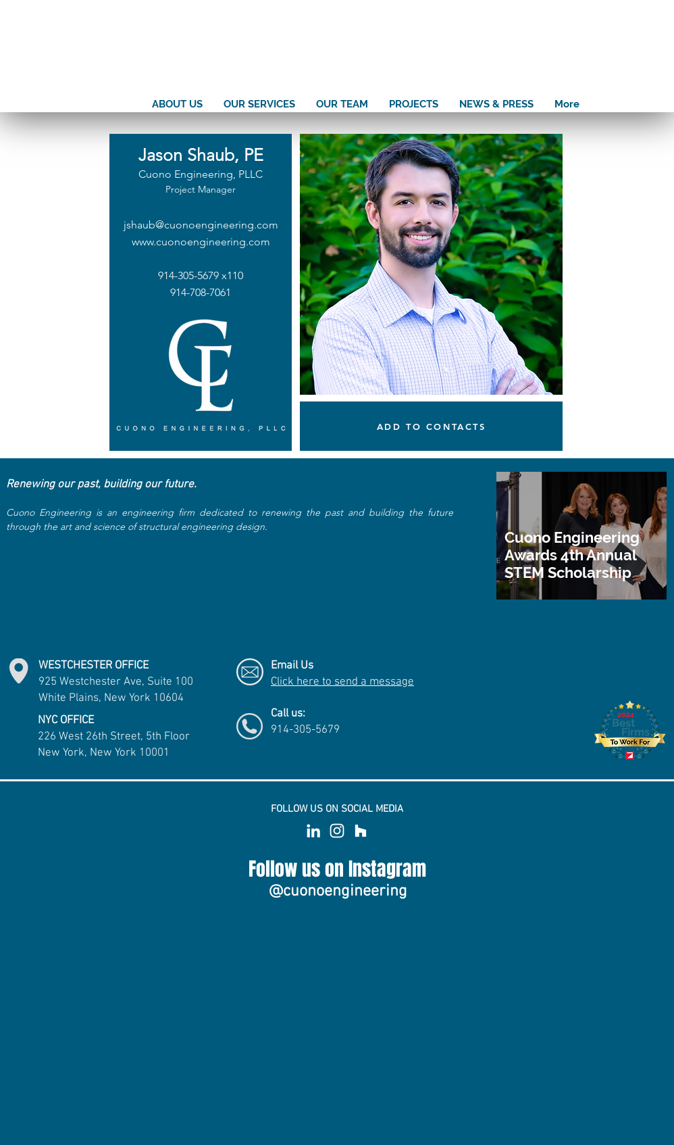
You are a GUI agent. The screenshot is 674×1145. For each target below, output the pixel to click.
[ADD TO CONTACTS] (431, 426)
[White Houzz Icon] (360, 830)
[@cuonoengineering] (337, 891)
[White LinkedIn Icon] (313, 830)
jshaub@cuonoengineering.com (201, 224)
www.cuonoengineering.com (201, 241)
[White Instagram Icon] (337, 830)
